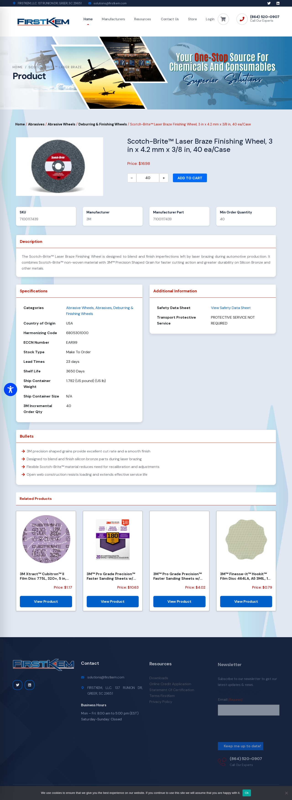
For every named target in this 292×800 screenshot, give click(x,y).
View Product (46, 601)
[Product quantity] (147, 177)
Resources (142, 19)
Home (88, 19)
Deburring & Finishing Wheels (102, 124)
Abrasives (36, 124)
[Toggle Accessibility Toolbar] (10, 389)
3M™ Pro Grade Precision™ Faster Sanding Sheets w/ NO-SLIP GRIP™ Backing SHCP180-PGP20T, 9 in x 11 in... (111, 576)
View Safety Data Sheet (231, 307)
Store (192, 19)
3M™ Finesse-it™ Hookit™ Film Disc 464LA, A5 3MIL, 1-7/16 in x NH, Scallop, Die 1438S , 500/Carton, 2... (245, 576)
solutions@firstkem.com (110, 3)
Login (210, 19)
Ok (247, 793)
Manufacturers (113, 19)
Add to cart (189, 178)
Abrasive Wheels (61, 124)
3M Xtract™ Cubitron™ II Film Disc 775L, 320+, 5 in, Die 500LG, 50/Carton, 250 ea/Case (44, 576)
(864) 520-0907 (264, 17)
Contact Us (169, 19)
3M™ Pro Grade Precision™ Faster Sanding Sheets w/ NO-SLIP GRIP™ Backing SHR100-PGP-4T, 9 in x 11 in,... (177, 576)
